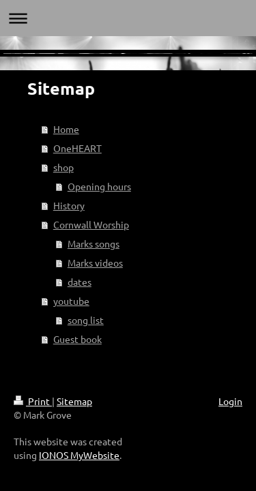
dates (79, 282)
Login (230, 401)
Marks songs (93, 243)
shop (63, 167)
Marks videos (95, 262)
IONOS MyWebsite (79, 455)
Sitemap (74, 401)
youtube (71, 301)
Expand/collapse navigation (128, 18)
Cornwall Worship (91, 224)
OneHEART (77, 148)
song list (86, 320)
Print (33, 401)
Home (66, 129)
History (69, 205)
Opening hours (99, 186)
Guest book (77, 339)
